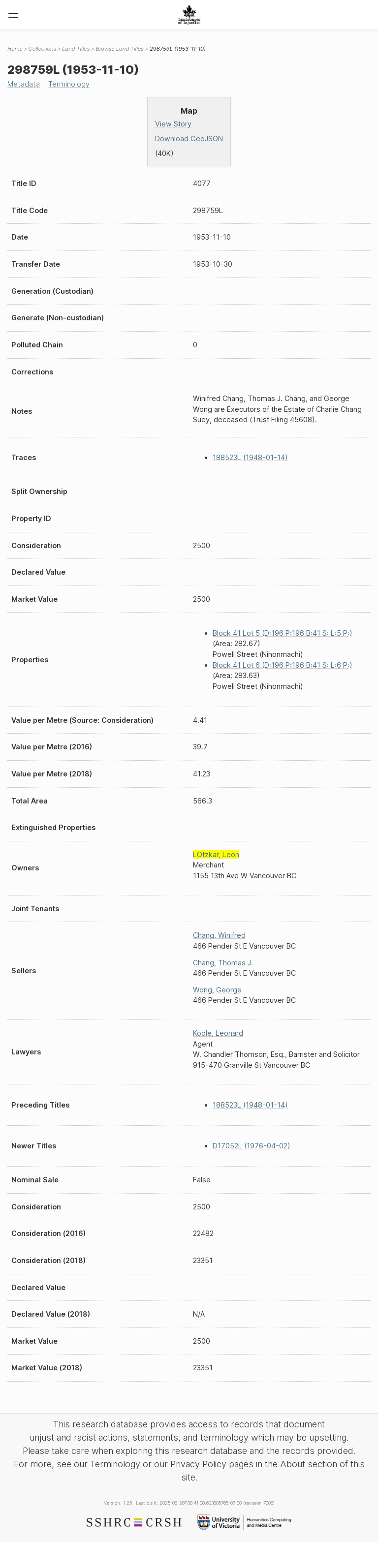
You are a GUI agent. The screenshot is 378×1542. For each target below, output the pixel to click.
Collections (42, 48)
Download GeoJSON (189, 138)
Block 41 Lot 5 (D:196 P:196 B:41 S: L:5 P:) (282, 633)
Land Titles (76, 48)
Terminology (69, 84)
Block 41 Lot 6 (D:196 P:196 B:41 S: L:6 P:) (282, 665)
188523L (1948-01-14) (250, 457)
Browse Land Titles (119, 48)
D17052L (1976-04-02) (251, 1145)
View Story (173, 124)
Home (15, 48)
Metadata (23, 84)
